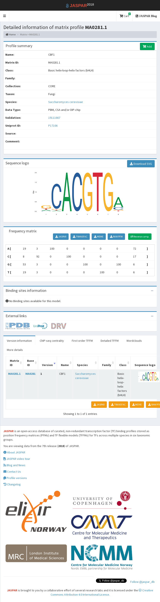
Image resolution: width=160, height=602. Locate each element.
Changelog (12, 484)
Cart (125, 15)
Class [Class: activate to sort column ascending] (122, 365)
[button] (4, 16)
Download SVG (141, 164)
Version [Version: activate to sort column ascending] (47, 365)
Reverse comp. (140, 236)
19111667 (54, 118)
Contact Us (12, 471)
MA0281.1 (14, 374)
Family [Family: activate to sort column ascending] (106, 365)
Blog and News (14, 465)
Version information (19, 341)
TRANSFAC (80, 236)
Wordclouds (134, 341)
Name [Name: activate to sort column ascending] (65, 365)
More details (15, 350)
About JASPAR (14, 452)
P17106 (53, 125)
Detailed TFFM (110, 341)
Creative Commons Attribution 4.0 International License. (102, 592)
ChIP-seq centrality (52, 341)
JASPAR (60, 236)
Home (11, 34)
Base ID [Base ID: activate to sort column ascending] (30, 363)
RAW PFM (116, 236)
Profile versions (15, 478)
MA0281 (30, 374)
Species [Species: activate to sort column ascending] (82, 365)
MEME (98, 236)
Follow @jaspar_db (142, 582)
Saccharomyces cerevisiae (65, 102)
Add (147, 46)
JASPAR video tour (16, 459)
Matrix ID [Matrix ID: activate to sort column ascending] (14, 363)
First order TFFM (82, 341)
